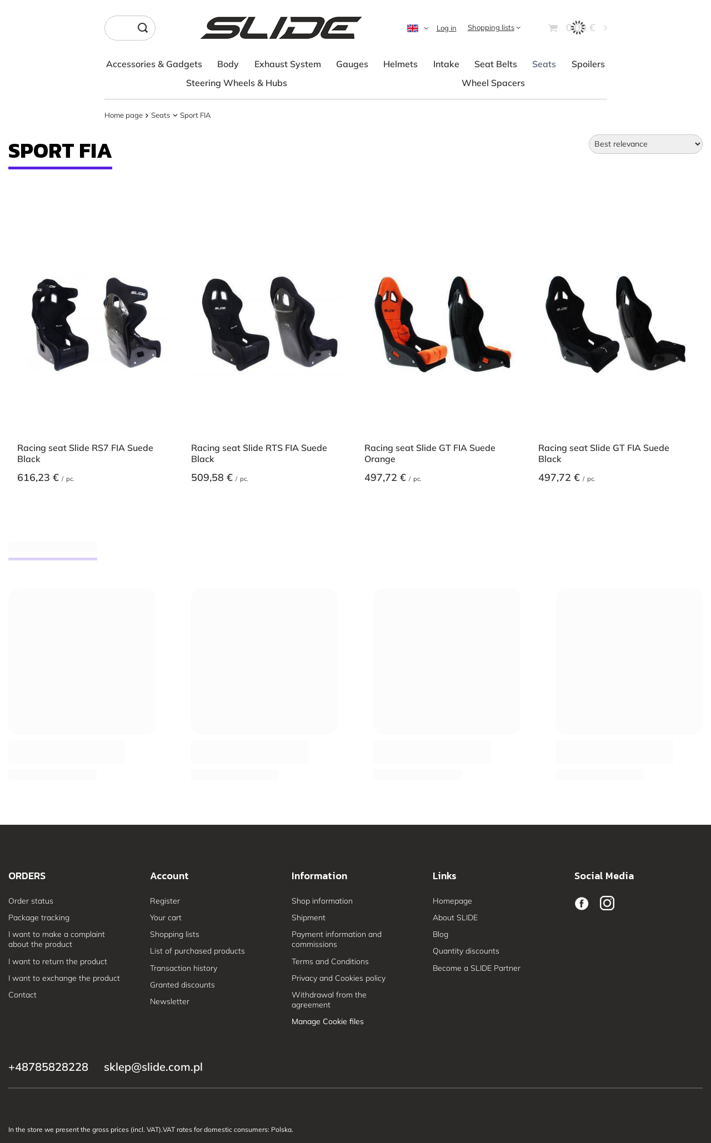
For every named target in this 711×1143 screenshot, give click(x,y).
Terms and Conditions (330, 961)
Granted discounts (182, 985)
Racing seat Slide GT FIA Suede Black (603, 453)
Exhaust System (287, 63)
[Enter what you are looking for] (130, 28)
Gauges (352, 63)
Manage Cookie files (328, 1021)
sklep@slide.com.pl (153, 1067)
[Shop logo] (281, 28)
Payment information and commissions (337, 939)
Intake (446, 63)
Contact (22, 995)
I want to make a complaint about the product (56, 939)
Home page (123, 115)
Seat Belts (495, 63)
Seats (544, 63)
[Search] (143, 28)
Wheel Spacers (493, 82)
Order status (30, 901)
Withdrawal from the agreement (329, 1000)
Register (165, 901)
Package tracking (38, 918)
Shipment (309, 918)
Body (228, 63)
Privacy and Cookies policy (338, 978)
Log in (447, 27)
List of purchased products (197, 951)
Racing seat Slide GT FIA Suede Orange (429, 453)
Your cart (166, 918)
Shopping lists (491, 27)
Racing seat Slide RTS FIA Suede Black (259, 453)
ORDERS (27, 876)
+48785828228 (48, 1067)
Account (169, 876)
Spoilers (588, 63)
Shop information (322, 901)
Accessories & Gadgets (154, 63)
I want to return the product (57, 961)
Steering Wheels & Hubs (236, 82)
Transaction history (183, 968)
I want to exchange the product (64, 978)
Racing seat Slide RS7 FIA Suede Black (85, 453)
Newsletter (169, 1001)
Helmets (400, 63)
